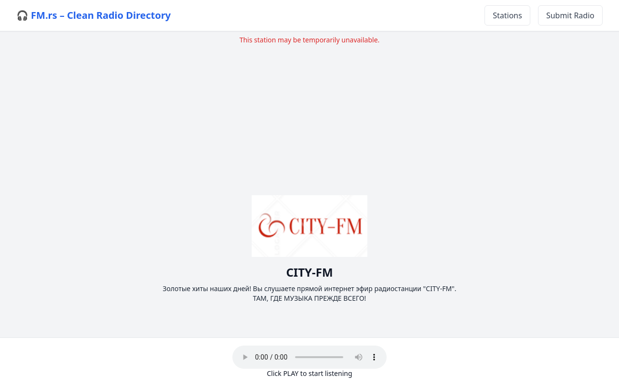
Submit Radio (570, 15)
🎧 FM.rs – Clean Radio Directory (93, 15)
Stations (507, 15)
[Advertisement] (309, 112)
